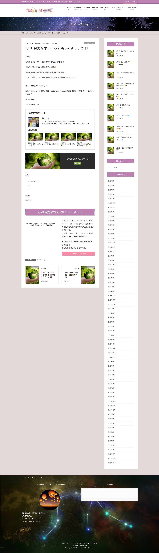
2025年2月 (111, 234)
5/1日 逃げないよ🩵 (122, 115)
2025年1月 (111, 238)
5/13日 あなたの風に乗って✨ (68, 144)
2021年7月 (111, 423)
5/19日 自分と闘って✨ (51, 144)
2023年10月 (111, 304)
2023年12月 (111, 295)
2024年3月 (111, 282)
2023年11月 (111, 300)
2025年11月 (111, 207)
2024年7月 (111, 265)
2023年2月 (111, 339)
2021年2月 (111, 445)
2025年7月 (111, 212)
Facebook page (109, 494)
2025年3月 (111, 229)
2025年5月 (111, 220)
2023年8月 (111, 313)
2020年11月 (111, 458)
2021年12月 (111, 401)
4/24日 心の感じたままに (124, 137)
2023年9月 (111, 309)
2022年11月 (111, 353)
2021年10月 (111, 410)
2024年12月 (111, 243)
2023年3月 (111, 335)
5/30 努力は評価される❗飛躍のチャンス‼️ (49, 275)
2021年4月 (111, 436)
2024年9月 (111, 256)
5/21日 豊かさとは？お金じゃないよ (35, 144)
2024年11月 (111, 247)
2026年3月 (111, 190)
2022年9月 (111, 361)
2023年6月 (111, 322)
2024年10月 (111, 251)
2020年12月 (111, 454)
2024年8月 (111, 260)
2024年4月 (111, 278)
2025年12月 (111, 203)
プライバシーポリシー (30, 478)
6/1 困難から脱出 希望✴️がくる (71, 275)
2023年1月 (111, 344)
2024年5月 (111, 273)
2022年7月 (111, 370)
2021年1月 (111, 449)
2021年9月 (111, 414)
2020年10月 (111, 463)
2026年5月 (111, 181)
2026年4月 (111, 185)
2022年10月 (111, 357)
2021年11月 (111, 405)
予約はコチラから (130, 2)
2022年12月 (111, 348)
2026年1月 (111, 199)
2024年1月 (111, 291)
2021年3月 (111, 441)
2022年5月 (111, 379)
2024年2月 (111, 287)
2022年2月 (111, 392)
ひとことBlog (89, 43)
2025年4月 (111, 225)
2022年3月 (111, 388)
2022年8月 (111, 366)
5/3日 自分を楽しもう (123, 105)
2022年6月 (111, 375)
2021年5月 (111, 432)
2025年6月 (111, 216)
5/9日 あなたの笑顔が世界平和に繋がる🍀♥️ (84, 144)
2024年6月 (111, 269)
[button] (78, 254)
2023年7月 (111, 317)
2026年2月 (111, 194)
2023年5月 (111, 326)
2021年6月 (111, 428)
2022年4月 (111, 383)
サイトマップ (45, 478)
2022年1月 (111, 397)
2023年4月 (111, 331)
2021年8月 (111, 419)
